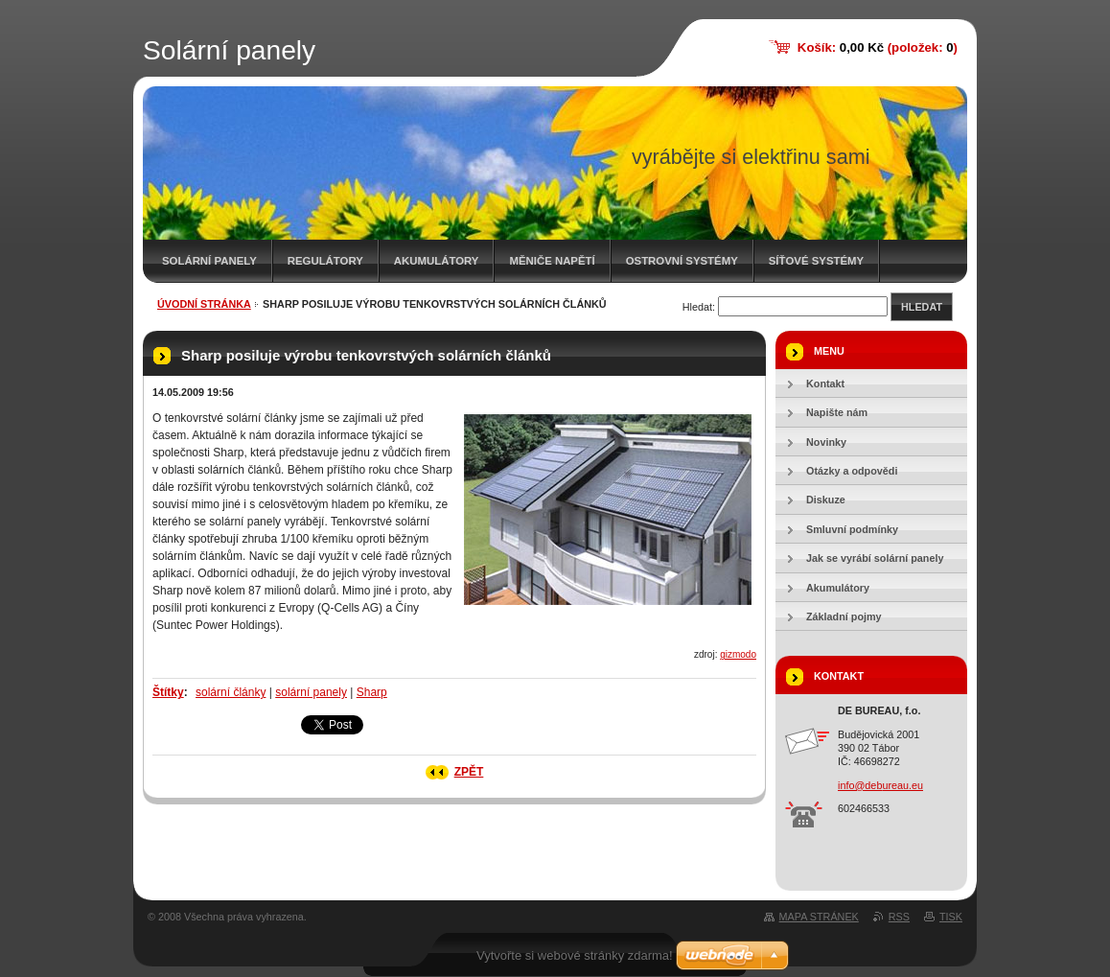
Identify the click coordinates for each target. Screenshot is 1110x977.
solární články (231, 692)
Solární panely (209, 261)
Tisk (950, 916)
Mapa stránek (819, 916)
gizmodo (738, 654)
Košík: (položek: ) (878, 47)
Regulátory (325, 261)
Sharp (372, 692)
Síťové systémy (816, 261)
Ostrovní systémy (682, 261)
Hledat (921, 307)
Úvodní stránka (204, 304)
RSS (899, 916)
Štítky (168, 692)
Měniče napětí (551, 261)
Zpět (469, 772)
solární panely (311, 692)
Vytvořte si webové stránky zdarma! (574, 955)
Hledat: (698, 307)
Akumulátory (436, 261)
